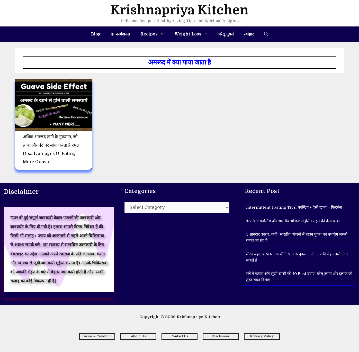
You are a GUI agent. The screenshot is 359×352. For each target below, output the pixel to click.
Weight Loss (194, 34)
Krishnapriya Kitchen (179, 10)
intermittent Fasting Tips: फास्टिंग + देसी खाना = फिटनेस (294, 207)
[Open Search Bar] (266, 34)
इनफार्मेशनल (120, 34)
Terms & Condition (97, 336)
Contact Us (179, 336)
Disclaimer (221, 336)
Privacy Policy (262, 336)
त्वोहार (249, 34)
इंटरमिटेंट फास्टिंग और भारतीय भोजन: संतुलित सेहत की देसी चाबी (293, 221)
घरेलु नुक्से (226, 34)
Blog (96, 34)
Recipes (154, 34)
